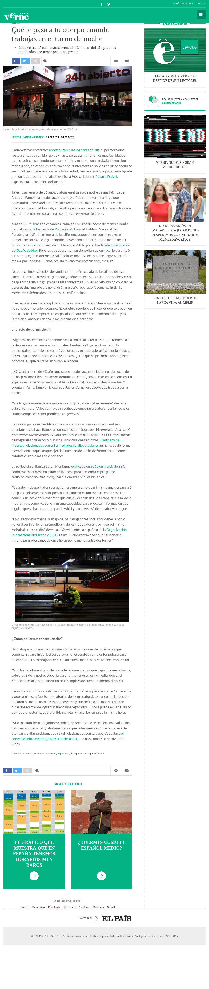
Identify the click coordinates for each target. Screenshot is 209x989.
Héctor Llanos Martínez (28, 137)
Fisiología (54, 907)
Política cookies (124, 936)
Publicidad (68, 936)
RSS (167, 936)
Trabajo (84, 907)
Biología (98, 907)
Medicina (70, 907)
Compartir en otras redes (35, 61)
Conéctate (179, 3)
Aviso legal (82, 936)
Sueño (25, 907)
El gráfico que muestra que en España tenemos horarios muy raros (34, 854)
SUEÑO (16, 23)
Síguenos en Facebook (101, 4)
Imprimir (116, 61)
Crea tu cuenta (196, 3)
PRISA (174, 936)
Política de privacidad (102, 936)
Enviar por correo (126, 61)
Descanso (38, 907)
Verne (16, 16)
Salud (111, 907)
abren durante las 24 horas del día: (74, 150)
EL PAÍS (116, 918)
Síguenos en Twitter (108, 4)
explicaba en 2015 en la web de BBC (98, 466)
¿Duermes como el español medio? (101, 845)
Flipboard (63, 753)
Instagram (50, 753)
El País (16, 4)
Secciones (201, 14)
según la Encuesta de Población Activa (51, 229)
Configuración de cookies (149, 936)
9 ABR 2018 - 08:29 (60, 137)
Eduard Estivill (106, 176)
